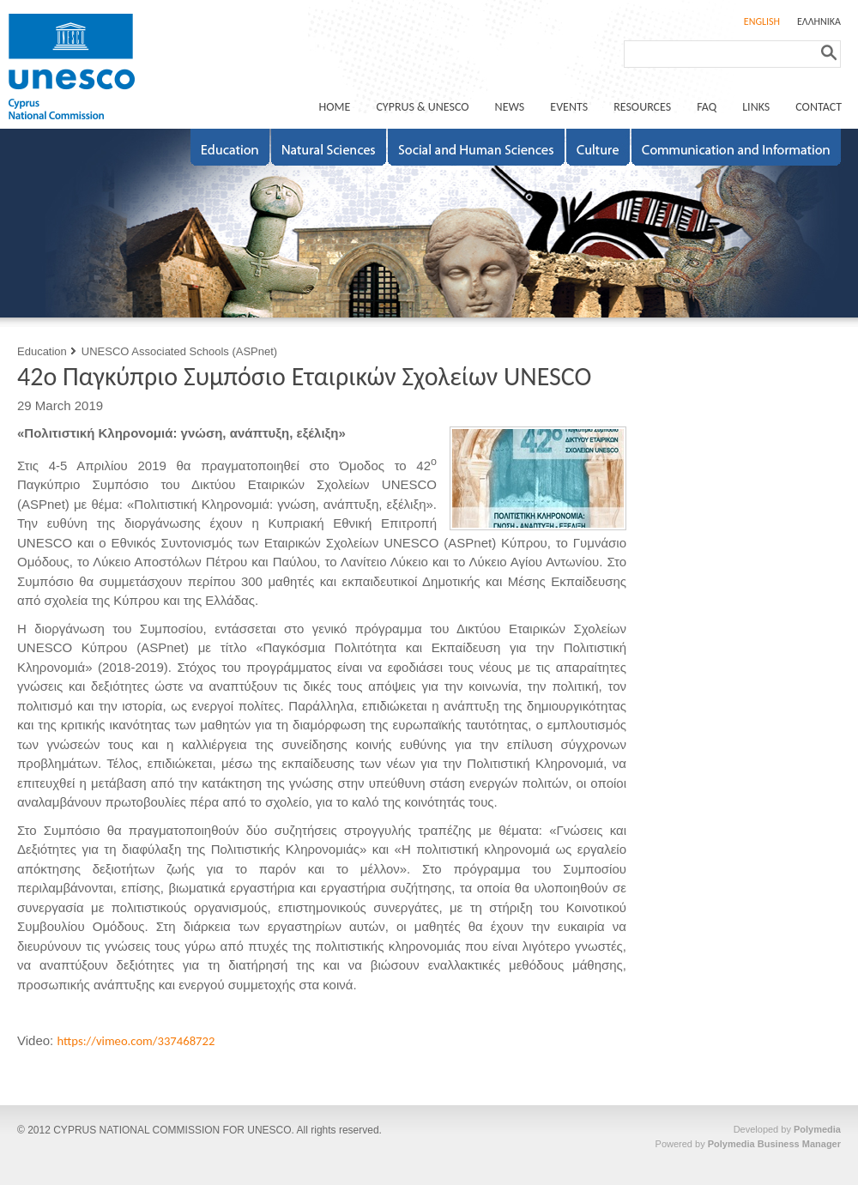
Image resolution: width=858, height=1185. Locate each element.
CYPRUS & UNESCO (422, 107)
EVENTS (569, 107)
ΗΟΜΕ (335, 107)
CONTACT (818, 107)
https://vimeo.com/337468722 (135, 1041)
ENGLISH (762, 21)
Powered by (748, 1144)
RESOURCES (642, 107)
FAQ (706, 107)
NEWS (510, 107)
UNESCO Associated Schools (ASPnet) (179, 351)
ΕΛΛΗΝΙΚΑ (819, 21)
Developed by (787, 1129)
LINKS (756, 107)
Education (42, 351)
